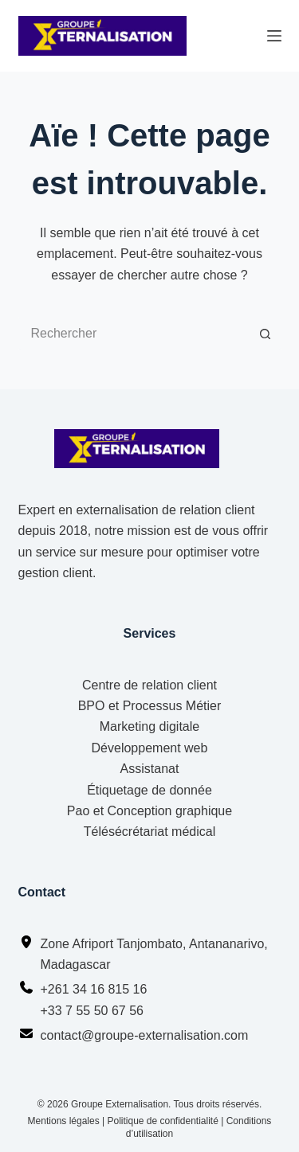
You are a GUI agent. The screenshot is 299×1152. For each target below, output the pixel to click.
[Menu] (274, 36)
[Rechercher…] (134, 334)
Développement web (150, 748)
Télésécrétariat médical (149, 831)
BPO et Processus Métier (150, 706)
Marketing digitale (149, 726)
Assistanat (149, 768)
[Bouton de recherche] (265, 334)
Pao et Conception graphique (149, 811)
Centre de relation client (149, 685)
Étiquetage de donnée (149, 790)
